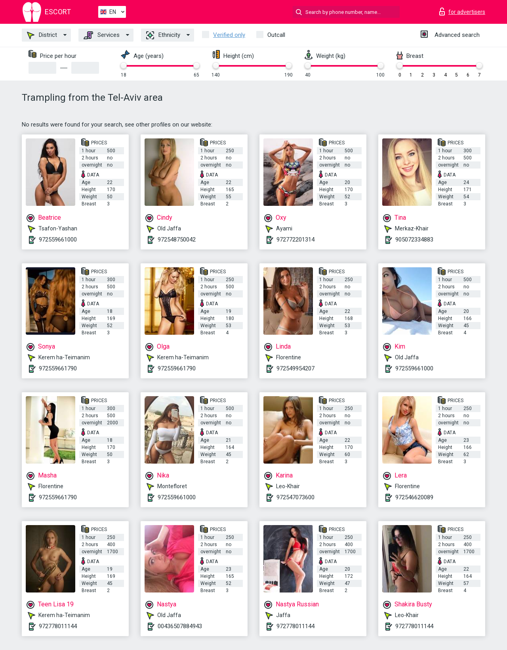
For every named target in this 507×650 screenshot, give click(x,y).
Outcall (276, 34)
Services (102, 35)
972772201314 (295, 239)
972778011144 (58, 626)
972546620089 (414, 497)
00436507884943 (180, 626)
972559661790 (58, 368)
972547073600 (295, 497)
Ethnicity (163, 35)
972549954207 (295, 368)
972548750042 (177, 239)
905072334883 (414, 239)
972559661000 (58, 239)
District (42, 35)
